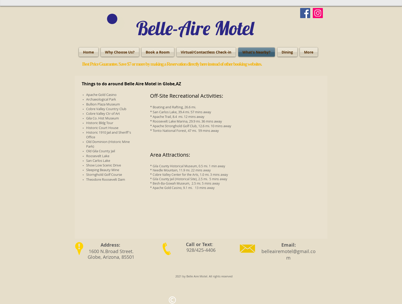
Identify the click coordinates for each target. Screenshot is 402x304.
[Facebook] (305, 13)
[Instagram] (318, 13)
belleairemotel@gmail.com (288, 254)
